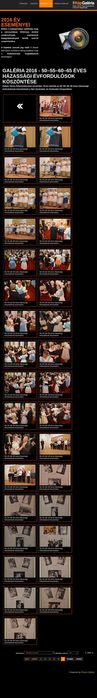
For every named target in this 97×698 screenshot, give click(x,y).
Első (27, 659)
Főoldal (24, 4)
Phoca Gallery (88, 672)
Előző (34, 659)
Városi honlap (61, 4)
